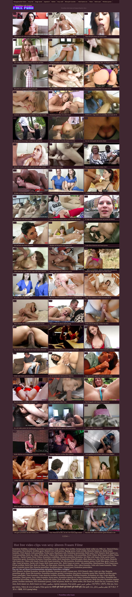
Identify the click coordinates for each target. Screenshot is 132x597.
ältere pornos (68, 555)
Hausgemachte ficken (20, 1)
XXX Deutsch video (85, 571)
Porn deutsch (27, 551)
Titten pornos (26, 577)
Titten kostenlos (32, 575)
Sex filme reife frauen (91, 557)
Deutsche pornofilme (41, 567)
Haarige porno (70, 551)
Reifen (53, 1)
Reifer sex (68, 581)
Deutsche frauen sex (94, 551)
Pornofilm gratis (76, 559)
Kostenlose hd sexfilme (21, 579)
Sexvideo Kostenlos (46, 571)
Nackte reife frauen (37, 563)
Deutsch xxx (49, 551)
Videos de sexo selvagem (30, 587)
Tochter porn (49, 553)
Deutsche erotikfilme (65, 565)
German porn (80, 549)
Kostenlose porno (56, 567)
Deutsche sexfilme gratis (107, 573)
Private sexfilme (18, 565)
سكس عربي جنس (84, 584)
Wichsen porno (107, 1)
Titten (91, 1)
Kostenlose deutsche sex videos (70, 577)
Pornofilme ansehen (65, 575)
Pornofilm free (111, 577)
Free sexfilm (70, 549)
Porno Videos (92, 555)
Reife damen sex (112, 553)
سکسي (50, 584)
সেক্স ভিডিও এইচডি (98, 584)
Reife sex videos (32, 555)
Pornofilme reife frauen (23, 6)
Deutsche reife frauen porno (81, 579)
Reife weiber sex (92, 549)
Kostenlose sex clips (95, 575)
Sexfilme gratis (38, 551)
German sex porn (60, 571)
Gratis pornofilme (19, 555)
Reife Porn (29, 565)
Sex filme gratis (51, 565)
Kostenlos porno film (25, 567)
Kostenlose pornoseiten (75, 553)
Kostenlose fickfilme (20, 549)
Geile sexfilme (59, 549)
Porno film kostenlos (33, 573)
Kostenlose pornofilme (45, 549)
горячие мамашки (60, 584)
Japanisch (47, 1)
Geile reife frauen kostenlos (101, 565)
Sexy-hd (30, 1)
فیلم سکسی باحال (100, 587)
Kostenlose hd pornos (35, 559)
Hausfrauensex (98, 563)
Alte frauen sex (88, 581)
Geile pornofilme (37, 553)
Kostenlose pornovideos (83, 567)
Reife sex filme (39, 565)
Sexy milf (60, 1)
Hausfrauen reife (60, 553)
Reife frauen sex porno (71, 563)
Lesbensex (32, 549)
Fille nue (110, 584)
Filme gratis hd (45, 587)
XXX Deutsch (99, 553)
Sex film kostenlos (67, 561)
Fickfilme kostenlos (80, 575)
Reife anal (98, 1)
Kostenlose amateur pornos (85, 561)
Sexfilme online (36, 579)
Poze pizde (72, 584)
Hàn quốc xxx (87, 587)
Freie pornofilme (80, 555)
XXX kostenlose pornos (42, 581)
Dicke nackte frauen (107, 557)
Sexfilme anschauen (25, 581)
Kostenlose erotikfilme (51, 557)
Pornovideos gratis (19, 559)
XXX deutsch (25, 553)
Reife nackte (43, 555)
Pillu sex (102, 549)
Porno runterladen (19, 575)
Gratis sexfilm (81, 551)
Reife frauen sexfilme (105, 555)
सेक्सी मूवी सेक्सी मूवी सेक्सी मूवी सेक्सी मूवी (67, 587)
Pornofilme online (50, 559)
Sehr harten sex (82, 1)
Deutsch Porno (112, 549)
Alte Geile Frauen (102, 559)
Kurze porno (17, 551)
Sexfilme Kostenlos (31, 571)
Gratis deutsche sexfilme (48, 575)
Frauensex (110, 581)
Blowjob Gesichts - (70, 1)
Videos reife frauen (56, 555)
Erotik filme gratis (102, 561)
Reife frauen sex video (38, 584)
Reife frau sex (100, 581)
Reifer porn (89, 553)
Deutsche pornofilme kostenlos (71, 557)
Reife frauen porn (111, 563)
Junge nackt (38, 1)
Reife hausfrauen (63, 559)
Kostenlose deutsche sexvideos (94, 577)
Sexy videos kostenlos (82, 565)
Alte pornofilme (86, 563)
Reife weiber (77, 581)
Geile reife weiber (64, 579)
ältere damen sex (89, 559)
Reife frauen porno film (53, 563)
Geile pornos (59, 551)
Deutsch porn (69, 567)
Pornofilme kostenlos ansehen (52, 573)
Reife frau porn (98, 579)
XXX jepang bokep (30, 589)
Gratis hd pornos (23, 563)
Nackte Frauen (26, 557)
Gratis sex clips (99, 571)
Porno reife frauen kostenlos (49, 561)
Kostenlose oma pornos (72, 573)
